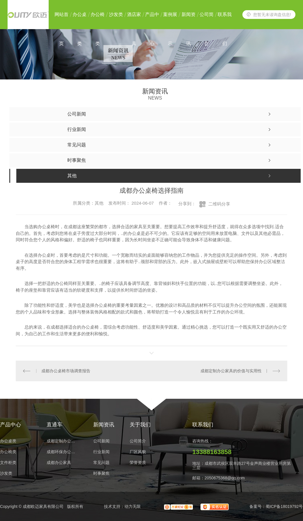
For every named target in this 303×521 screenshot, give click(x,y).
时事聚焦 (101, 473)
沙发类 (116, 14)
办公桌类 (80, 20)
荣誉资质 (138, 462)
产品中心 (152, 20)
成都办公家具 (59, 462)
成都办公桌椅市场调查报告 (65, 370)
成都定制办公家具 (63, 441)
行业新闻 (101, 452)
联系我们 (225, 20)
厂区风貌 (138, 452)
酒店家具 (134, 20)
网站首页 (61, 20)
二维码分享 (219, 203)
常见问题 (101, 462)
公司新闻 (101, 441)
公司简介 (207, 20)
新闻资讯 (188, 20)
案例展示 (170, 20)
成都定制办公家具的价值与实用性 (231, 370)
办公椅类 (98, 20)
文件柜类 (8, 462)
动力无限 (132, 506)
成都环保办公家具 (63, 452)
